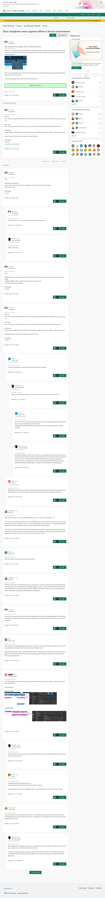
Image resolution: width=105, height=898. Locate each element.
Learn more (6, 6)
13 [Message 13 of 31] (12, 860)
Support (66, 10)
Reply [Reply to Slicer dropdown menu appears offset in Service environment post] (63, 95)
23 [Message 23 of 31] (12, 496)
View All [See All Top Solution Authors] (73, 104)
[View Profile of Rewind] (13, 774)
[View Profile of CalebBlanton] (11, 510)
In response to (13, 215)
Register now (97, 20)
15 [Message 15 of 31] (12, 794)
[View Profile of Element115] (14, 238)
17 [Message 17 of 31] (9, 660)
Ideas (41, 10)
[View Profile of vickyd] (13, 481)
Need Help (11, 91)
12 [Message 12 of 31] (9, 823)
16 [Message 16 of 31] (12, 760)
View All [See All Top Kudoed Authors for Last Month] (73, 136)
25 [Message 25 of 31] (16, 399)
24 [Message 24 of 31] (12, 372)
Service (44, 26)
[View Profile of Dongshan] (10, 552)
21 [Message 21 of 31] (9, 538)
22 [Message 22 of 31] (9, 148)
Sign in (88, 14)
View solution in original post (12, 144)
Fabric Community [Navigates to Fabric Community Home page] (19, 11)
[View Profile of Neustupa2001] (11, 808)
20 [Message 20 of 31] (9, 563)
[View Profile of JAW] (9, 639)
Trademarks (98, 888)
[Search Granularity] (59, 17)
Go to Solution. (37, 85)
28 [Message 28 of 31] (9, 293)
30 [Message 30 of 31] (12, 252)
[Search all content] (84, 17)
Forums (28, 10)
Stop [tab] (88, 71)
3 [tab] (85, 71)
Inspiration (34, 10)
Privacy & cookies (83, 888)
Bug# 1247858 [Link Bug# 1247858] (29, 126)
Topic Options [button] (61, 35)
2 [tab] (84, 71)
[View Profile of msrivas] (13, 358)
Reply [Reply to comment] (63, 152)
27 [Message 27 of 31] (19, 467)
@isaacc (41, 586)
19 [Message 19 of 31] (9, 595)
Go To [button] (98, 14)
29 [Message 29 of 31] (9, 197)
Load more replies (35, 872)
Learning (60, 10)
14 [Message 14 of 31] (9, 731)
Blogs (54, 10)
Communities (47, 10)
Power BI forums (8, 26)
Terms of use (91, 888)
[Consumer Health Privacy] (22, 893)
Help (93, 14)
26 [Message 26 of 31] (19, 432)
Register (83, 14)
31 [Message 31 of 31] (12, 225)
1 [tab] (83, 71)
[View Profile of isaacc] (14, 674)
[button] (52, 35)
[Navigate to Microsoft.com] (7, 11)
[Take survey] (76, 67)
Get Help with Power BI (32, 26)
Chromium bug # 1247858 (59, 521)
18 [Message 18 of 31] (9, 625)
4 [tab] (86, 71)
